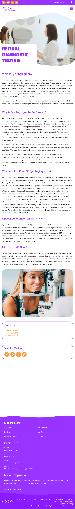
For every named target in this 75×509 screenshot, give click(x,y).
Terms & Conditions (66, 502)
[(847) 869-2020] (59, 2)
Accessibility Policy (59, 499)
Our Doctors (42, 432)
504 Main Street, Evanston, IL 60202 (18, 469)
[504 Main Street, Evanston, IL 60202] (72, 2)
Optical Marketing (66, 504)
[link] (4, 2)
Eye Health (42, 436)
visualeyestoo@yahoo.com (14, 463)
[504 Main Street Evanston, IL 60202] (12, 331)
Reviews (7, 432)
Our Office (8, 427)
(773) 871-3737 (10, 457)
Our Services (42, 427)
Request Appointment (13, 436)
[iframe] (37, 392)
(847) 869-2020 (11, 335)
